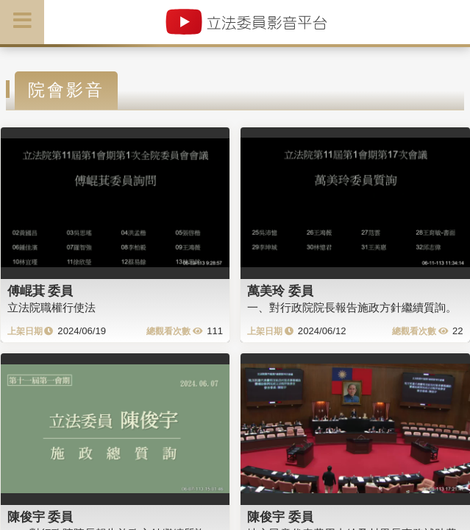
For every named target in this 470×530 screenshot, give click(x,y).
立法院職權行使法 (51, 307)
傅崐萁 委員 (40, 290)
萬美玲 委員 (280, 290)
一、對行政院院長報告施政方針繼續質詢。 (352, 307)
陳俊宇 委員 (40, 516)
